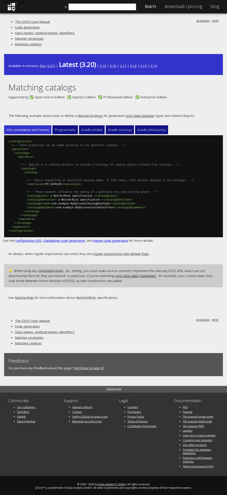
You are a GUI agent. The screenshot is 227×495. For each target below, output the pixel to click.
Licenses (133, 405)
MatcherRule (24, 296)
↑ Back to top (113, 387)
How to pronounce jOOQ (198, 464)
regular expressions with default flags (121, 253)
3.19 (103, 66)
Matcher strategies (29, 38)
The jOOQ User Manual (32, 21)
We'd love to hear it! (89, 366)
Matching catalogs (28, 44)
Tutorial (187, 410)
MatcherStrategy (90, 115)
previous (203, 20)
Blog (215, 6)
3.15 (143, 66)
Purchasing (134, 410)
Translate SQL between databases (197, 450)
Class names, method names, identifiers (44, 33)
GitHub (21, 415)
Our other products (195, 443)
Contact (77, 410)
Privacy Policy (136, 415)
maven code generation (110, 240)
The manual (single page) (198, 415)
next (215, 20)
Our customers (26, 405)
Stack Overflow (26, 420)
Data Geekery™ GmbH (112, 482)
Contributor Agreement (142, 424)
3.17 (123, 66)
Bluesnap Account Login (87, 420)
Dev (43, 66)
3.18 (113, 66)
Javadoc (187, 429)
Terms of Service (138, 420)
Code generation (27, 27)
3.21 (51, 66)
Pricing (183, 6)
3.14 (153, 66)
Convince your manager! (198, 438)
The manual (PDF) (193, 424)
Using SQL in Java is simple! (199, 434)
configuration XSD (28, 240)
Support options (82, 405)
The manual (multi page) (197, 420)
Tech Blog (23, 410)
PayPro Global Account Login (90, 415)
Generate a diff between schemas (197, 458)
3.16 (133, 66)
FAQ (185, 405)
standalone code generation (64, 240)
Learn (150, 6)
